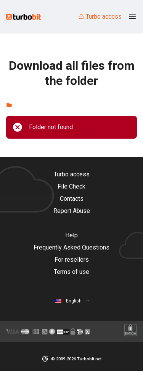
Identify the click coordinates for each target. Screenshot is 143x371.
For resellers (72, 259)
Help (71, 235)
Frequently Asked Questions (71, 247)
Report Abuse (71, 210)
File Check (71, 186)
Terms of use (71, 271)
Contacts (72, 198)
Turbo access (100, 16)
